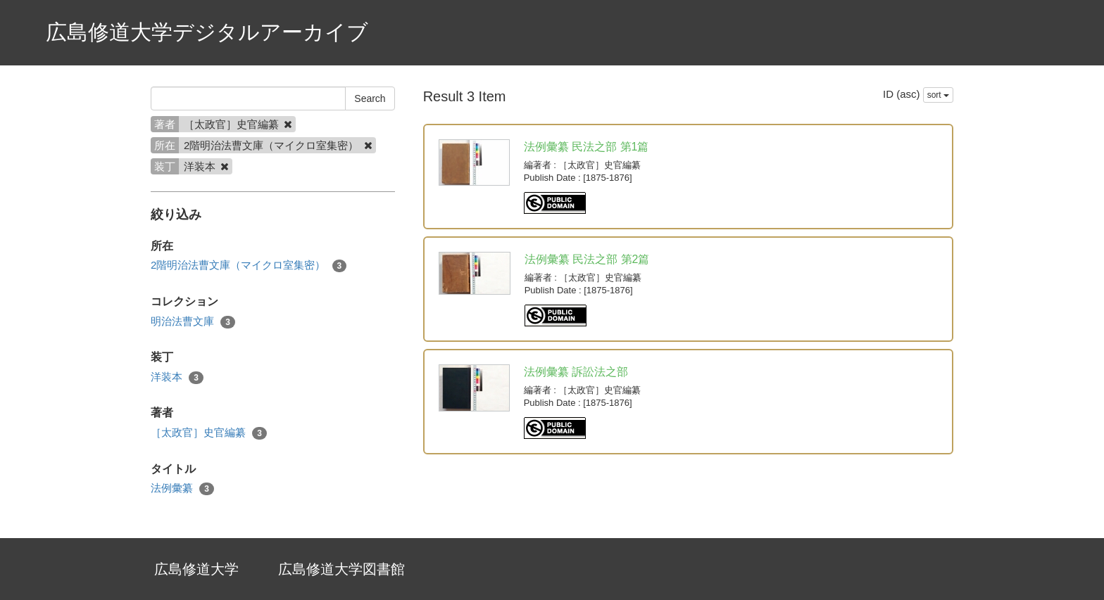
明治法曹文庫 (193, 321)
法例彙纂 (182, 488)
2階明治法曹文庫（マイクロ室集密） (248, 265)
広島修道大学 (196, 569)
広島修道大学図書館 (341, 569)
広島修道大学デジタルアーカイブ (207, 32)
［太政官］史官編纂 (209, 433)
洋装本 (177, 377)
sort (938, 95)
